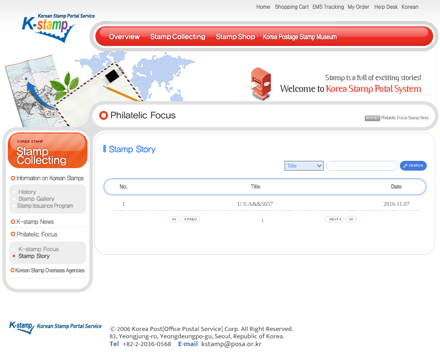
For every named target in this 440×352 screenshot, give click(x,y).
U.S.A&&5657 (255, 203)
